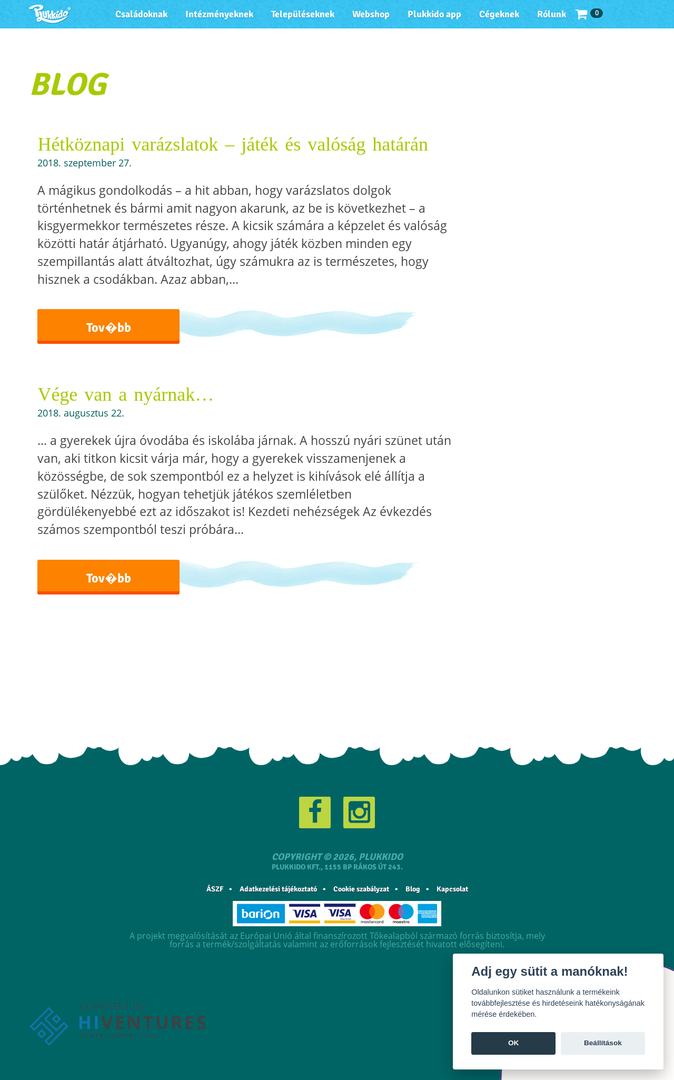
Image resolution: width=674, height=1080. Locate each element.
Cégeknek (499, 14)
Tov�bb (108, 327)
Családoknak (141, 14)
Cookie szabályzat (361, 889)
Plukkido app (434, 14)
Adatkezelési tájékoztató (278, 889)
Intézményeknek (219, 14)
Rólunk (551, 14)
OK (513, 1043)
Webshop (371, 14)
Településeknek (302, 14)
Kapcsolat (452, 889)
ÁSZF (214, 889)
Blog (412, 889)
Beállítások (603, 1043)
